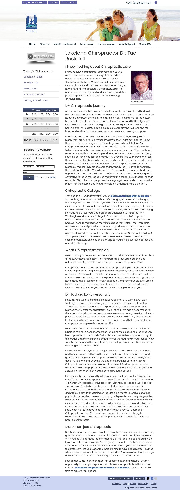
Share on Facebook (152, 478)
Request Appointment (34, 3)
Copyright (116, 484)
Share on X (148, 478)
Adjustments (31, 89)
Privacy (133, 484)
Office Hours (69, 3)
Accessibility (143, 484)
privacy (53, 177)
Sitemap (154, 484)
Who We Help (31, 83)
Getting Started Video (36, 100)
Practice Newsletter (34, 94)
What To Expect (127, 44)
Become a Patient (33, 77)
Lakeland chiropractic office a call (95, 468)
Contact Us (145, 44)
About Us (44, 44)
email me (123, 468)
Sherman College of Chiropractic (130, 196)
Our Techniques (106, 44)
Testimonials (86, 44)
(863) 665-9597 (143, 3)
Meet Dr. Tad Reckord (65, 44)
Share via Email (156, 478)
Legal (125, 484)
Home (32, 44)
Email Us (54, 3)
